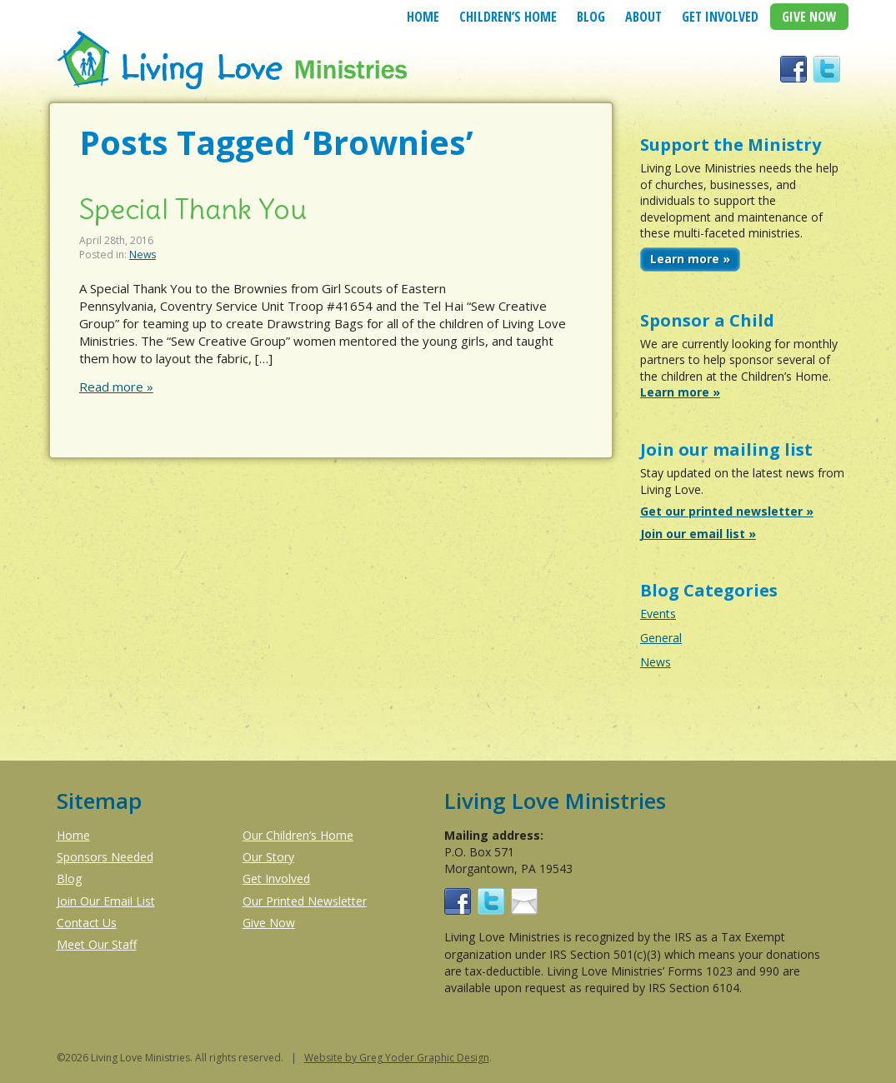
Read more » (116, 386)
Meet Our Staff (97, 944)
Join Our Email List (106, 901)
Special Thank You (193, 209)
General (661, 638)
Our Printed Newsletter (305, 901)
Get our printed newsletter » (726, 511)
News (142, 254)
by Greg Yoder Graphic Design (416, 1058)
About (643, 16)
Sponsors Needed (105, 857)
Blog (591, 16)
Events (658, 613)
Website (323, 1058)
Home (423, 16)
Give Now (809, 16)
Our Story (268, 857)
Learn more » (690, 259)
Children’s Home (508, 16)
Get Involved (720, 16)
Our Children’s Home (298, 835)
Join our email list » (698, 534)
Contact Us (87, 923)
